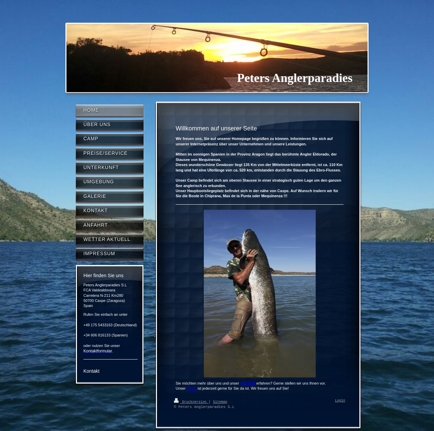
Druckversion (191, 401)
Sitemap (220, 401)
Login (340, 400)
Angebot (247, 383)
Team (191, 388)
